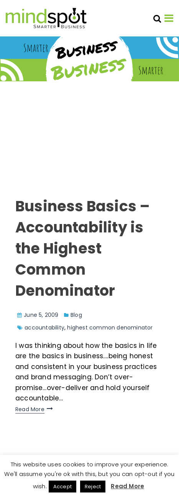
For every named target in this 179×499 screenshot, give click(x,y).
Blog (76, 315)
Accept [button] (62, 486)
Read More (29, 409)
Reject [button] (93, 486)
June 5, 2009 (41, 315)
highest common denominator (110, 327)
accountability (44, 327)
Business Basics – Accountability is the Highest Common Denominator (82, 248)
